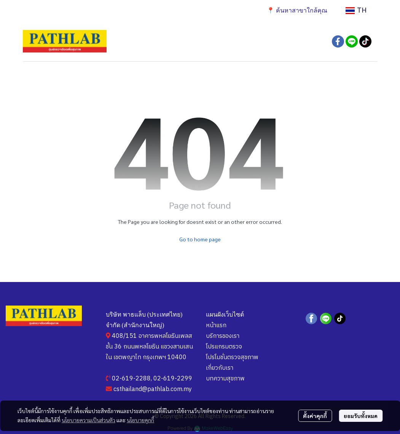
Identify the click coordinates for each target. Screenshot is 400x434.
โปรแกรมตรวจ (224, 347)
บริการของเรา (222, 336)
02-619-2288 (131, 379)
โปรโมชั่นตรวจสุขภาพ (232, 357)
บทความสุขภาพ (225, 379)
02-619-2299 (172, 379)
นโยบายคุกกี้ (140, 420)
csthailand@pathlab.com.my (152, 389)
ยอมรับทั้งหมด (361, 415)
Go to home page (200, 239)
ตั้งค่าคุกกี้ (315, 415)
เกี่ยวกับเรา (219, 368)
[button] (356, 11)
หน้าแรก (216, 325)
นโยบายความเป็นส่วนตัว (88, 420)
